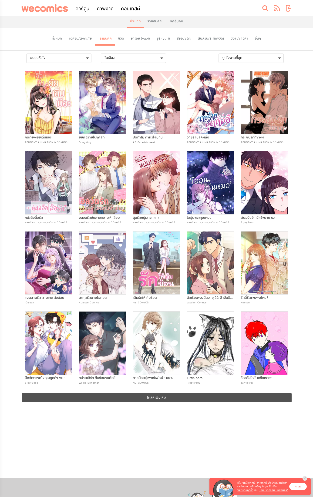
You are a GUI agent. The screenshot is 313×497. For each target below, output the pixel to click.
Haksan (245, 302)
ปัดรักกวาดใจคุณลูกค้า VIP (45, 378)
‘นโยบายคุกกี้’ (245, 490)
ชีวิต (121, 38)
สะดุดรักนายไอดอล (93, 298)
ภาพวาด (105, 9)
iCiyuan (29, 302)
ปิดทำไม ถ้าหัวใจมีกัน (148, 137)
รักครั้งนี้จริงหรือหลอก (257, 378)
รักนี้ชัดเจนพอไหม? (255, 298)
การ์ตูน (83, 9)
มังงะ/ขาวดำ (239, 38)
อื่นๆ (258, 38)
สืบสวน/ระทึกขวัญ (211, 38)
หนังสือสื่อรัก (34, 218)
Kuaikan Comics (89, 302)
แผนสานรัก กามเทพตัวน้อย (44, 298)
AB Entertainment (144, 142)
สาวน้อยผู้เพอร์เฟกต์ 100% (153, 378)
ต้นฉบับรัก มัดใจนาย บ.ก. (259, 218)
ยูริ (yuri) (163, 38)
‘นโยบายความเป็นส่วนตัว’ (273, 490)
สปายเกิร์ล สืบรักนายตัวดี (97, 378)
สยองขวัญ (184, 38)
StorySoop (247, 222)
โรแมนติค (105, 38)
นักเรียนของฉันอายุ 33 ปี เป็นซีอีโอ (211, 298)
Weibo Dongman (89, 383)
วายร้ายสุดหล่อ (198, 137)
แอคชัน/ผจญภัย (80, 38)
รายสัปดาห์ (155, 21)
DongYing (85, 142)
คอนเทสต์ (130, 9)
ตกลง (298, 486)
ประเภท (135, 21)
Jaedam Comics (197, 302)
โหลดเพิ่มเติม (156, 397)
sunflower (247, 383)
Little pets (195, 378)
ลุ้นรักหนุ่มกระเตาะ (146, 218)
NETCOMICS (141, 302)
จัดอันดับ (176, 21)
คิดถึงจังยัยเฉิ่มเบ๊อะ (39, 137)
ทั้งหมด (57, 38)
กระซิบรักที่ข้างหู (252, 137)
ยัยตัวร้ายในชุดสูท (92, 137)
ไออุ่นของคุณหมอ (199, 218)
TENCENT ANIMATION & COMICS (46, 142)
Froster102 (194, 383)
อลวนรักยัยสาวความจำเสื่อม (99, 218)
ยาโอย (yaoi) (140, 38)
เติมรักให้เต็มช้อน (145, 298)
